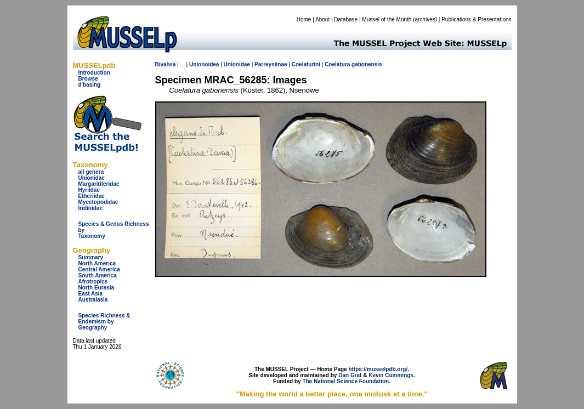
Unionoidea (204, 64)
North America (97, 263)
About (322, 19)
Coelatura (337, 64)
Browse (88, 79)
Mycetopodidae (98, 202)
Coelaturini (306, 64)
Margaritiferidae (99, 184)
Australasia (93, 300)
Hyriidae (89, 190)
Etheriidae (91, 196)
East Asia (90, 294)
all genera (91, 172)
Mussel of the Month (386, 19)
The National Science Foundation (345, 381)
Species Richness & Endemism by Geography (104, 322)
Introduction (94, 73)
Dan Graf (349, 375)
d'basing (89, 85)
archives (425, 19)
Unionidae (91, 178)
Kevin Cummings (390, 375)
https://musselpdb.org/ (377, 369)
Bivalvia (165, 64)
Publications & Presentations (476, 19)
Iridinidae (90, 208)
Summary (91, 257)
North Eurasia (96, 288)
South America (97, 275)
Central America (99, 269)
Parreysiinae (270, 64)
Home (304, 19)
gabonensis (366, 64)
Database (346, 19)
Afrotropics (93, 282)
